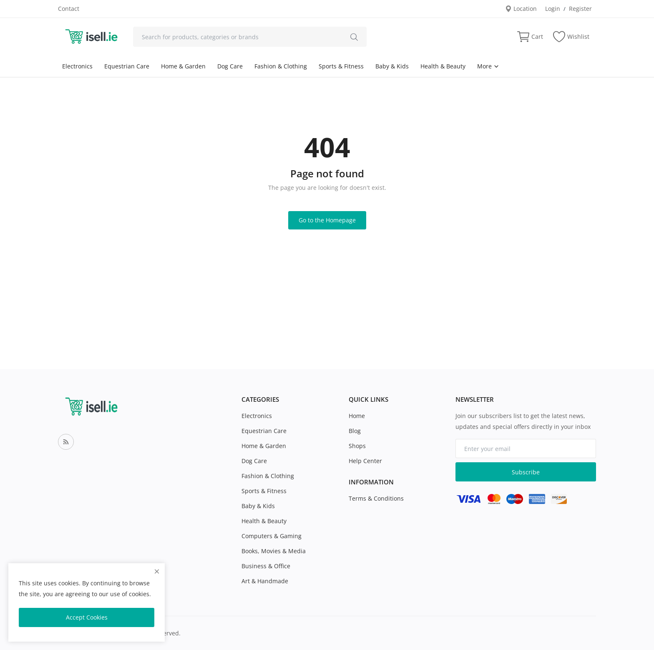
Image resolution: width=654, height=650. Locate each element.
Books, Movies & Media (273, 551)
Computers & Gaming (271, 536)
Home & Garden (183, 66)
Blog (355, 431)
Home (357, 416)
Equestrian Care (126, 66)
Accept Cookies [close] (87, 617)
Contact (68, 9)
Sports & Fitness (341, 66)
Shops (357, 446)
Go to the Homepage (327, 220)
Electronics (77, 66)
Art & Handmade (264, 581)
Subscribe (526, 472)
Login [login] (552, 9)
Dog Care (230, 66)
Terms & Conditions (376, 498)
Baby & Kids (392, 66)
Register (580, 9)
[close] (157, 571)
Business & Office (265, 566)
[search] (354, 36)
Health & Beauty (442, 66)
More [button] (488, 66)
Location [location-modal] (521, 9)
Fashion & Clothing (280, 66)
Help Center (365, 461)
